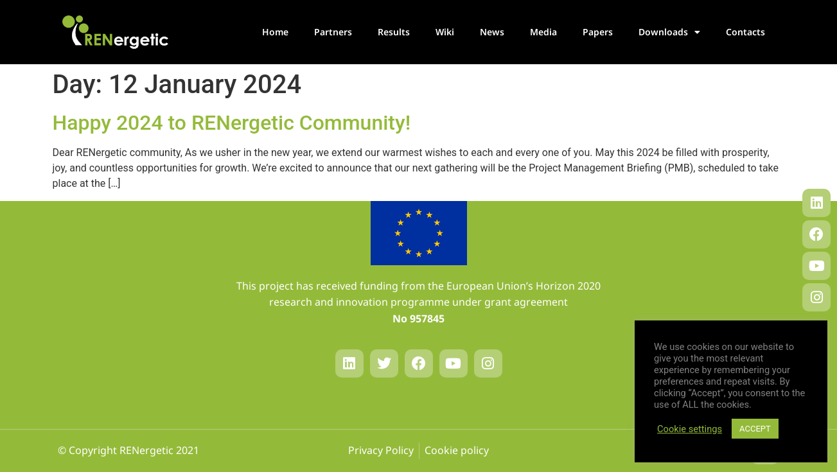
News (492, 32)
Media (543, 32)
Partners (333, 32)
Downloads (669, 32)
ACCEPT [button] (755, 428)
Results (394, 32)
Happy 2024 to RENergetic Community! (232, 122)
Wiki (445, 32)
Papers (598, 32)
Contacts (745, 32)
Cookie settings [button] (689, 429)
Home (275, 32)
